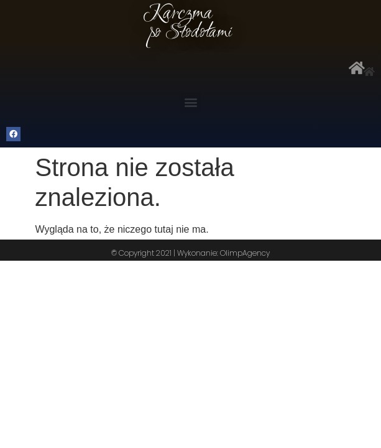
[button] (190, 102)
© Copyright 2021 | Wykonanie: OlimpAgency (190, 253)
